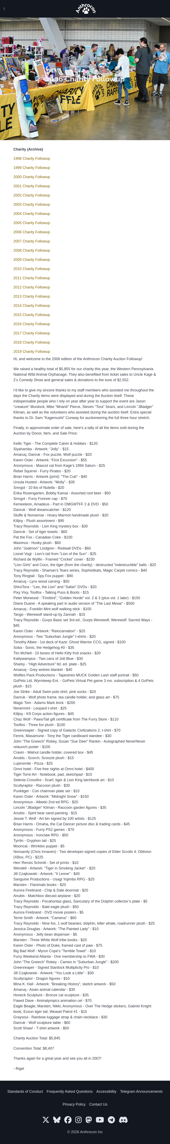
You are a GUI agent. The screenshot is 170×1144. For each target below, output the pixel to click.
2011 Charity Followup (32, 278)
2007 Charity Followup (32, 241)
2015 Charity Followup (32, 315)
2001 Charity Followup (32, 186)
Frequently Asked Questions (70, 1091)
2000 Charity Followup (32, 177)
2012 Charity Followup (32, 287)
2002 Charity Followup (32, 195)
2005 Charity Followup (32, 223)
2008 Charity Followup (32, 250)
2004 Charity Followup (32, 214)
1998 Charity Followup (32, 158)
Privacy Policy (74, 1104)
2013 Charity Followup (32, 296)
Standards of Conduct (25, 1091)
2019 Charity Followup (32, 352)
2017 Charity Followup (32, 333)
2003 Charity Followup (32, 204)
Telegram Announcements (141, 1091)
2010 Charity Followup (32, 269)
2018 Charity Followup (32, 342)
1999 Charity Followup (32, 168)
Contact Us (98, 1104)
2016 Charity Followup (32, 324)
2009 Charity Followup (32, 260)
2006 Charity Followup (32, 232)
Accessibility (106, 1091)
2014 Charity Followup (32, 306)
